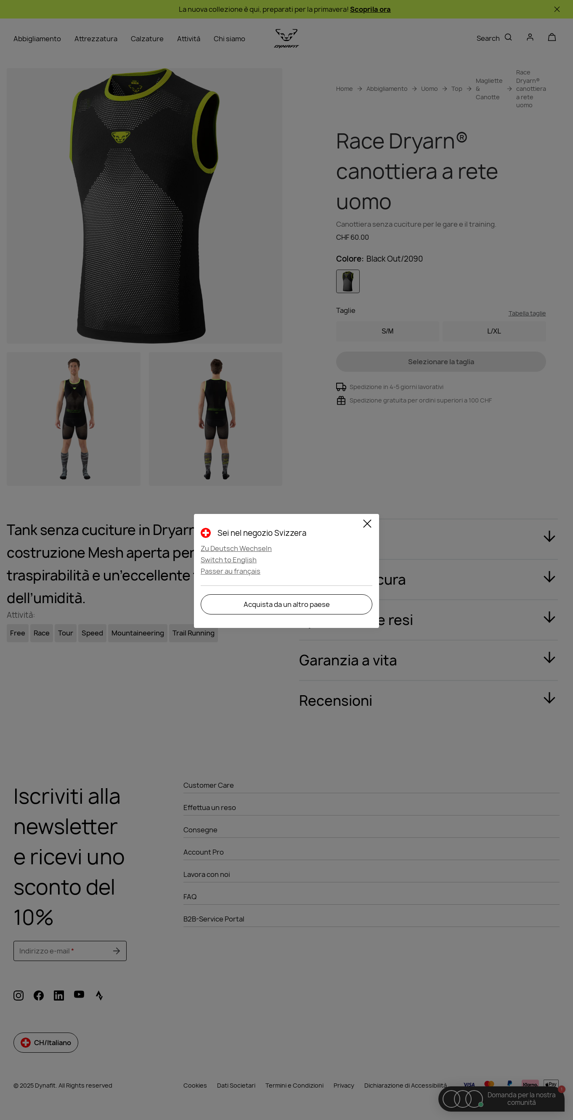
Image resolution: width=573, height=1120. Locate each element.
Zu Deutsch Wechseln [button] (236, 548)
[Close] (367, 525)
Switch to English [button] (229, 560)
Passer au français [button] (230, 571)
